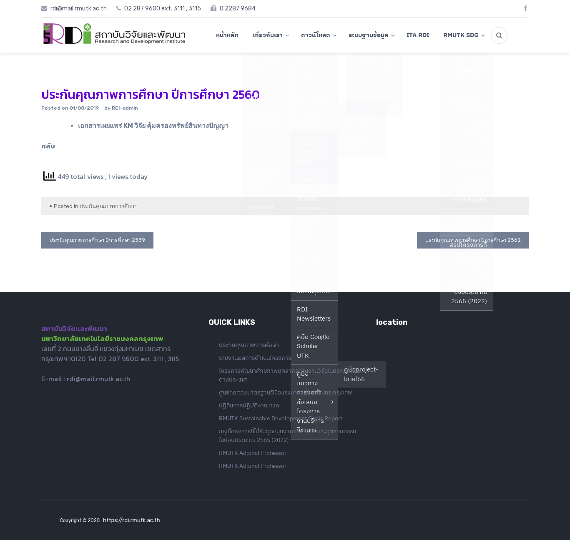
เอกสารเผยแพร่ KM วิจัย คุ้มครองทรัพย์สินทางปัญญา (153, 126)
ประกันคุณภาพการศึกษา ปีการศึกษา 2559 (97, 240)
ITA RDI (418, 35)
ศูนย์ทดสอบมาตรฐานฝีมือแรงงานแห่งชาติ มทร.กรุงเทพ (285, 392)
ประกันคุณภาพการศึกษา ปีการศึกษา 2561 (473, 240)
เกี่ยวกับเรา (268, 35)
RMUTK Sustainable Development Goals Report (280, 418)
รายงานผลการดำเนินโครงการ (255, 358)
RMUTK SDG (461, 35)
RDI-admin (125, 108)
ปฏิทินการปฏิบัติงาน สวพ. (250, 405)
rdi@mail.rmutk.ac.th (98, 379)
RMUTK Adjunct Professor (252, 453)
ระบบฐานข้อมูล (368, 35)
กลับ (48, 146)
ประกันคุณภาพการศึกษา (109, 206)
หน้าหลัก (227, 35)
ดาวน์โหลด (315, 35)
